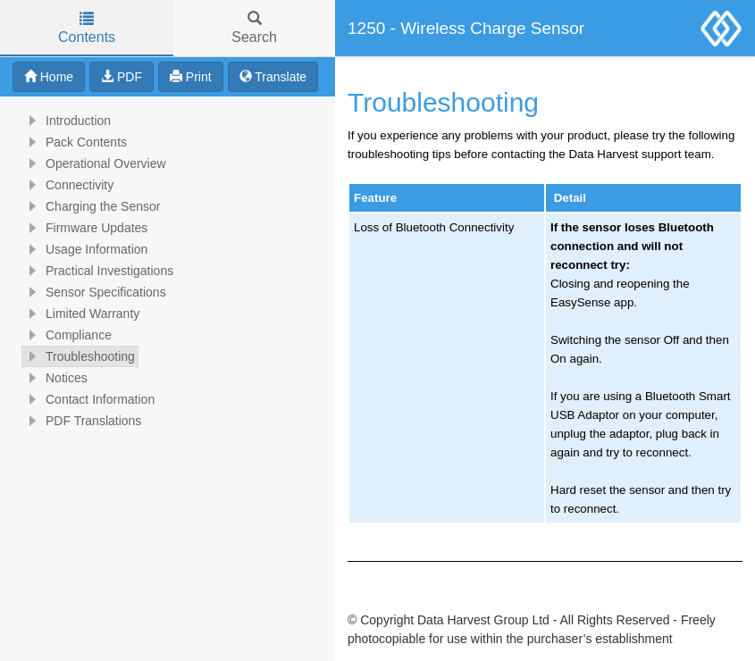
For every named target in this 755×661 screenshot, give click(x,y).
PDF (121, 77)
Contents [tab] (86, 28)
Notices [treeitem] (55, 378)
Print (191, 77)
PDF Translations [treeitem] (81, 420)
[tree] (167, 270)
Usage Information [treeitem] (84, 249)
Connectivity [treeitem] (67, 185)
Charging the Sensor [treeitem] (91, 206)
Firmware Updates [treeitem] (84, 227)
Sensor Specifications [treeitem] (94, 292)
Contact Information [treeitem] (88, 399)
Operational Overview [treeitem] (94, 163)
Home (48, 77)
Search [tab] (254, 28)
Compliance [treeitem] (67, 335)
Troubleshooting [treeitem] (78, 356)
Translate (272, 77)
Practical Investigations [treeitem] (97, 270)
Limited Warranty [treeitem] (80, 313)
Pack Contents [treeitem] (74, 142)
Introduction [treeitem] (66, 120)
